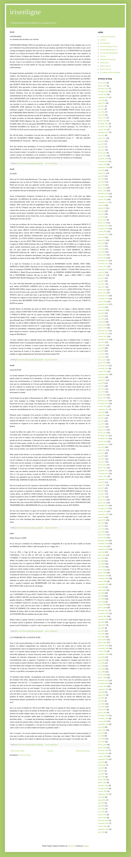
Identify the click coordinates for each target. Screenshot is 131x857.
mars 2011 (101, 497)
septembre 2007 (103, 619)
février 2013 (102, 430)
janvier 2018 (102, 258)
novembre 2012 (103, 438)
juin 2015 (101, 348)
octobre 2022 (102, 94)
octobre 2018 (102, 231)
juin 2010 (101, 523)
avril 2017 (101, 284)
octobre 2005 (102, 686)
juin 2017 (101, 278)
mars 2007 (101, 637)
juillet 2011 (102, 485)
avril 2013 (101, 424)
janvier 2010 (102, 538)
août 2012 (101, 447)
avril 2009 (101, 564)
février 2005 (102, 710)
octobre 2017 (102, 266)
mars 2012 (101, 462)
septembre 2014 (103, 374)
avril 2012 (101, 459)
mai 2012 (101, 456)
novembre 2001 (103, 823)
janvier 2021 (102, 156)
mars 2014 (101, 392)
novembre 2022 (103, 91)
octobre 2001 (102, 826)
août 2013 (101, 412)
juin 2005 (101, 698)
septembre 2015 (103, 339)
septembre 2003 (103, 759)
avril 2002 (101, 809)
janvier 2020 (102, 191)
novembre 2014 (103, 369)
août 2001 (101, 832)
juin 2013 (101, 418)
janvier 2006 (102, 677)
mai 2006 (101, 666)
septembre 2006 (103, 654)
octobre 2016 (102, 301)
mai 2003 (101, 771)
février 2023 (102, 83)
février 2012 (102, 465)
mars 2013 (101, 427)
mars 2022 (101, 115)
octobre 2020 (102, 164)
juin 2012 (101, 453)
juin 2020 (101, 176)
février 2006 (102, 675)
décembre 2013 (103, 401)
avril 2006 (101, 669)
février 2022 (102, 118)
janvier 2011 (102, 503)
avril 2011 (101, 494)
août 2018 (101, 237)
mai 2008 (101, 596)
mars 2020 (101, 185)
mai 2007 (101, 631)
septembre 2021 (103, 132)
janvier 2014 (102, 398)
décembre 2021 (103, 124)
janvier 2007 (102, 643)
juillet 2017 (102, 275)
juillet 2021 (102, 138)
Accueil (50, 751)
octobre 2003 (102, 756)
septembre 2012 (103, 444)
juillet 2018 (102, 240)
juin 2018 (101, 243)
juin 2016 (101, 313)
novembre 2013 (103, 404)
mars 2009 (101, 567)
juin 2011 (101, 488)
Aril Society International (109, 53)
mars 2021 (101, 150)
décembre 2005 (103, 680)
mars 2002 (101, 812)
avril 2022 (101, 112)
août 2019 (101, 205)
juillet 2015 (102, 345)
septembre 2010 (103, 514)
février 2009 (102, 570)
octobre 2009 (102, 546)
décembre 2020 (103, 159)
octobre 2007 (102, 616)
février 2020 (102, 188)
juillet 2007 (102, 625)
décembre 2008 (103, 576)
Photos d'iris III (105, 69)
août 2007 (101, 622)
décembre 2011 (103, 471)
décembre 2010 (103, 505)
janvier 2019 (102, 223)
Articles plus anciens (83, 751)
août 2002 (101, 797)
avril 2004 (101, 739)
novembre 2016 (103, 299)
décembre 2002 (103, 785)
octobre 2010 (102, 511)
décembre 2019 (103, 194)
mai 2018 (101, 246)
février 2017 (102, 290)
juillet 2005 (102, 695)
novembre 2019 (103, 196)
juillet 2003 (102, 765)
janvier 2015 (102, 363)
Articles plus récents (17, 751)
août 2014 (101, 377)
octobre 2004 (102, 721)
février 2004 (102, 745)
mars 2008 (101, 602)
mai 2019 (101, 214)
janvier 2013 (102, 433)
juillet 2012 (102, 450)
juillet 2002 (102, 800)
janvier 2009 (102, 573)
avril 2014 (101, 389)
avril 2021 (101, 147)
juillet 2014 (102, 380)
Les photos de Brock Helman (110, 72)
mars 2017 (101, 287)
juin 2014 (101, 383)
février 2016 (102, 325)
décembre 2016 (103, 296)
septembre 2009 (103, 549)
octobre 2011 (102, 476)
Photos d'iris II (105, 66)
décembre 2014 (103, 366)
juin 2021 (101, 141)
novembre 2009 (103, 543)
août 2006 (101, 657)
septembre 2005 (103, 689)
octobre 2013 (102, 406)
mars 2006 (101, 672)
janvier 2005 (102, 713)
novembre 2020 (103, 161)
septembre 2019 (103, 202)
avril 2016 (101, 319)
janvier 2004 (102, 748)
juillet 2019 (102, 208)
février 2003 (102, 780)
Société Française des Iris (109, 46)
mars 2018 (101, 252)
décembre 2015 (103, 331)
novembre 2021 (103, 127)
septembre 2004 (103, 724)
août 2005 (101, 692)
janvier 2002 (102, 818)
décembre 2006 (103, 646)
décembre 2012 (103, 436)
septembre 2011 (103, 479)
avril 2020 (101, 182)
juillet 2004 (102, 730)
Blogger (86, 846)
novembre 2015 (103, 333)
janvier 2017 (102, 293)
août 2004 (101, 727)
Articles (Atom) (25, 755)
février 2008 (102, 605)
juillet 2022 (102, 103)
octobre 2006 (102, 651)
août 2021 (101, 135)
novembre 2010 (103, 508)
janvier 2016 (102, 328)
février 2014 (102, 395)
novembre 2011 (103, 474)
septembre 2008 (103, 584)
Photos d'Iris (104, 63)
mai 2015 (101, 351)
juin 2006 (101, 663)
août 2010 (101, 517)
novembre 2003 (103, 753)
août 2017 (101, 272)
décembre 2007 (103, 610)
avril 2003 (101, 774)
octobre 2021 (102, 129)
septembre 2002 (103, 794)
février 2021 (102, 153)
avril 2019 (101, 217)
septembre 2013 (103, 409)
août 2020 (101, 170)
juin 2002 (101, 803)
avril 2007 (101, 634)
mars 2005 (101, 707)
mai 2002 (101, 806)
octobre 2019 (102, 199)
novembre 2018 (103, 229)
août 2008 (101, 587)
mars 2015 (101, 357)
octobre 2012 (102, 441)
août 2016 (101, 307)
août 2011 (101, 482)
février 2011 (102, 500)
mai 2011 (101, 491)
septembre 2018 (103, 234)
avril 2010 (101, 529)
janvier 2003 (102, 782)
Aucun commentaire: (51, 163)
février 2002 (102, 815)
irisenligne (25, 12)
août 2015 (101, 342)
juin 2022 (101, 106)
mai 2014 (101, 386)
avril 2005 (101, 704)
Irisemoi (103, 40)
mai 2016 (101, 316)
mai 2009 (101, 561)
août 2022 (101, 100)
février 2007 (102, 640)
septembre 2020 (103, 167)
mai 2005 (101, 701)
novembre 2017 (103, 264)
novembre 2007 (103, 613)
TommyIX (71, 846)
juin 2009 (101, 558)
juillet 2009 (102, 555)
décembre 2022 (103, 89)
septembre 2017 (103, 269)
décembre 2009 (103, 541)
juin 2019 (101, 211)
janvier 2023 (102, 86)
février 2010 (102, 535)
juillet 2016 (102, 310)
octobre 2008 (102, 581)
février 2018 (102, 255)
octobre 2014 (102, 371)
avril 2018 (101, 249)
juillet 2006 (102, 660)
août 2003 (101, 762)
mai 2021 (101, 144)
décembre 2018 (103, 226)
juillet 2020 (102, 173)
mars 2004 (101, 742)
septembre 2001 (103, 829)
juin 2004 (101, 733)
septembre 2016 (103, 304)
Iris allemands (105, 43)
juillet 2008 (102, 590)
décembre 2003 (103, 750)
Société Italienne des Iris (108, 50)
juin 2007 (101, 628)
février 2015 (102, 360)
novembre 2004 (103, 718)
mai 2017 (101, 281)
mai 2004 (101, 736)
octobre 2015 (102, 336)
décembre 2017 (103, 261)
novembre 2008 (103, 578)
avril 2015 (101, 354)
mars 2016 (101, 322)
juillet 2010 (102, 520)
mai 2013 (101, 421)
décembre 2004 (103, 715)
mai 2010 (101, 526)
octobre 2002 (102, 791)
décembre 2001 (103, 820)
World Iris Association (108, 59)
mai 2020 (101, 179)
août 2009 (101, 552)
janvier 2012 (102, 468)
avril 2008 (101, 599)
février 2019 (102, 220)
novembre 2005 (103, 683)
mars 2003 (101, 777)
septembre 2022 (103, 97)
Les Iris (102, 56)
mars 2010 (101, 532)
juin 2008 (101, 593)
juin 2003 (101, 768)
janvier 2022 (102, 121)
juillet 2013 (102, 415)
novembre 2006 (103, 648)
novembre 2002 (103, 788)
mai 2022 (101, 109)
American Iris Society (107, 37)
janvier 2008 (102, 608)
